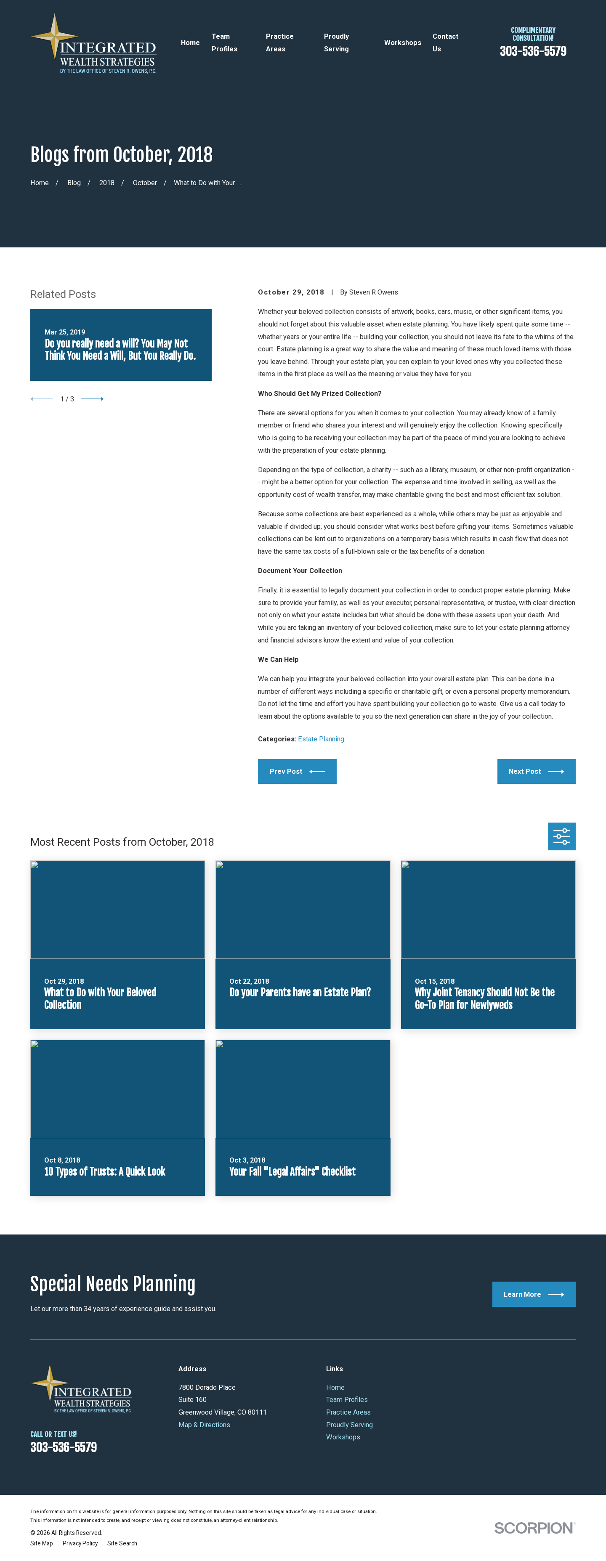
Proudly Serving (349, 1425)
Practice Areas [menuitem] (280, 42)
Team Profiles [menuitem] (224, 42)
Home (335, 1387)
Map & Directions (204, 1425)
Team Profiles (347, 1400)
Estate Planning (321, 739)
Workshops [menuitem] (402, 43)
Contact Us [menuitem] (446, 42)
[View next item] (92, 399)
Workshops (343, 1437)
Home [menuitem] (190, 43)
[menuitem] (41, 1543)
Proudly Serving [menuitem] (336, 42)
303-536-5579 (533, 51)
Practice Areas (348, 1412)
